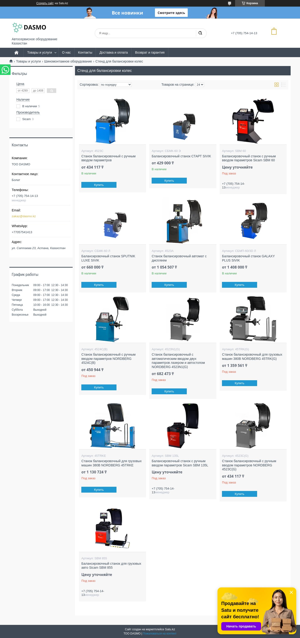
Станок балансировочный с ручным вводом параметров (108, 158)
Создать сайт (45, 3)
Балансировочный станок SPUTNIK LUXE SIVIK (108, 258)
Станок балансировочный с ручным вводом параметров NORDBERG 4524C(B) (108, 359)
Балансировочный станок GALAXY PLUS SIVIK (248, 258)
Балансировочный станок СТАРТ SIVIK (181, 156)
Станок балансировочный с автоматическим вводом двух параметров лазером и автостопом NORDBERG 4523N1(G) (178, 361)
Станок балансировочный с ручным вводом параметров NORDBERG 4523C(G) (249, 465)
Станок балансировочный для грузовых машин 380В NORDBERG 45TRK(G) (252, 357)
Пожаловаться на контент (159, 633)
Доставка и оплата (113, 52)
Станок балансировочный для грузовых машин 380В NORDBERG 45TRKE (111, 463)
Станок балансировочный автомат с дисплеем (179, 258)
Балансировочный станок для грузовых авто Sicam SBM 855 (111, 566)
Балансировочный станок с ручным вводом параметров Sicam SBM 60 (249, 158)
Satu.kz (170, 629)
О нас (66, 52)
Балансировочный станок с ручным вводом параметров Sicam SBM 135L (180, 463)
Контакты (85, 52)
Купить (99, 185)
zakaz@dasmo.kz (24, 216)
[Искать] (200, 33)
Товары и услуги (39, 52)
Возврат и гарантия (150, 52)
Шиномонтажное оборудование (68, 61)
